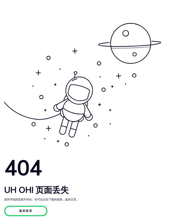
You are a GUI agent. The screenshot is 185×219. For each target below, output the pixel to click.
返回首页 (25, 211)
